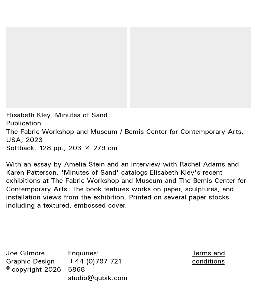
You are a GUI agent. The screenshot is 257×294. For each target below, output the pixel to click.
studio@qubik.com (97, 277)
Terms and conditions (208, 257)
